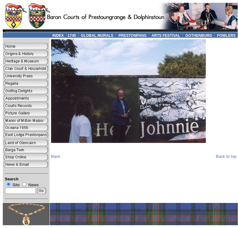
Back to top (226, 156)
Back (55, 156)
